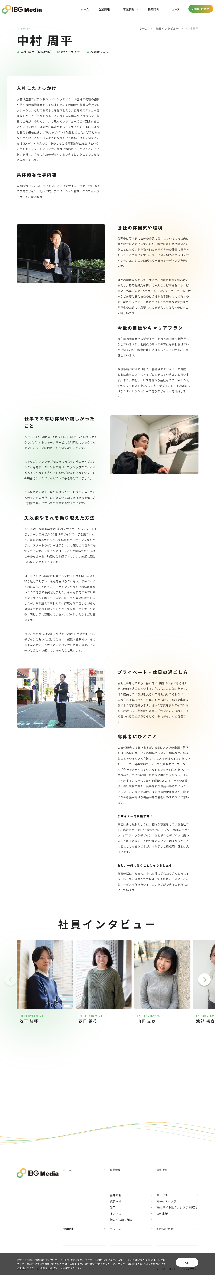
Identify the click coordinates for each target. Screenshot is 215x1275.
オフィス (131, 1213)
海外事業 (177, 1213)
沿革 (131, 1207)
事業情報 (131, 9)
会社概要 (131, 1195)
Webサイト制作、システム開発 (177, 1207)
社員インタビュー (167, 28)
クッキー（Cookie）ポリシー (43, 1268)
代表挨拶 (131, 1201)
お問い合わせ (177, 1228)
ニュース (174, 9)
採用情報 (153, 9)
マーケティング (177, 1201)
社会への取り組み (131, 1219)
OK (187, 1262)
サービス (177, 1195)
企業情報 (106, 9)
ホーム (85, 9)
